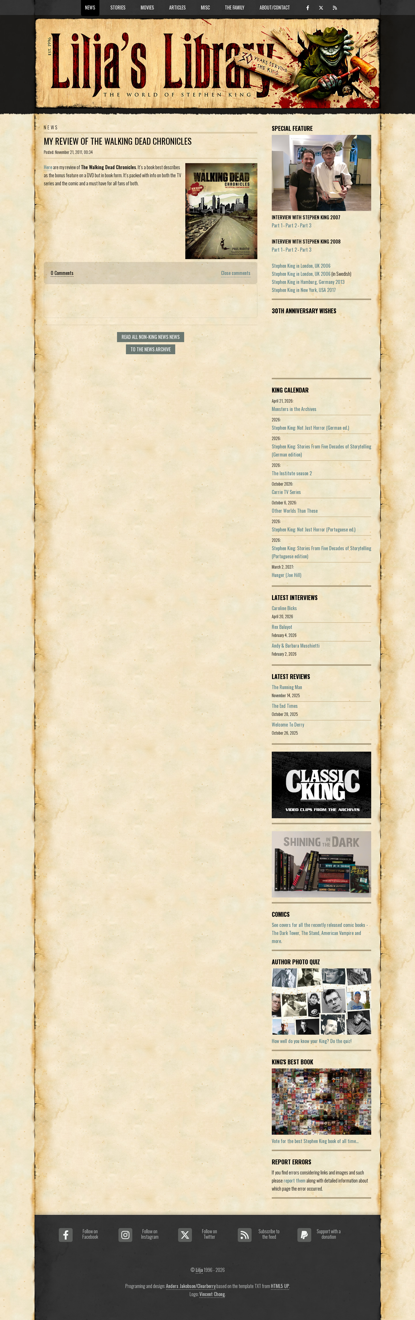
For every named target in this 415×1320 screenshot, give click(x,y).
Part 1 (277, 225)
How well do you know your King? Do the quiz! (312, 1041)
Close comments (235, 272)
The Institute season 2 (292, 473)
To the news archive (151, 349)
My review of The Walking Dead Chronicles (118, 141)
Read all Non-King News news (151, 336)
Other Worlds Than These (295, 510)
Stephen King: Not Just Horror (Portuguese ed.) (313, 529)
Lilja (199, 1269)
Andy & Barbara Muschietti (296, 645)
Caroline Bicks (284, 608)
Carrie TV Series (286, 492)
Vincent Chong (212, 1294)
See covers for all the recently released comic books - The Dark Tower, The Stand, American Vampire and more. (320, 932)
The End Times (285, 705)
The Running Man (287, 687)
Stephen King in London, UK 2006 (301, 265)
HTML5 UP (280, 1286)
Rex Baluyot (282, 626)
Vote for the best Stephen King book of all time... (315, 1141)
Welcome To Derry (288, 724)
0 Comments (62, 272)
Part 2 (291, 225)
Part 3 (305, 225)
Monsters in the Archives (294, 409)
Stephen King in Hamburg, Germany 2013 (308, 281)
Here (48, 167)
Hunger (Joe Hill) (286, 575)
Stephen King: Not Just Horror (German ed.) (310, 427)
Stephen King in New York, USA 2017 (304, 289)
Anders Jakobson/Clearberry (191, 1286)
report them (294, 1180)
